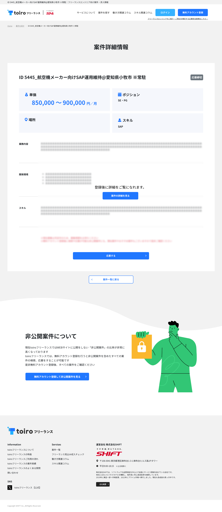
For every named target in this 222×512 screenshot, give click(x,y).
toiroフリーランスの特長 (19, 454)
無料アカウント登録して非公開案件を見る (61, 377)
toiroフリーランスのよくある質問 (23, 468)
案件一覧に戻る (105, 279)
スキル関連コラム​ (60, 463)
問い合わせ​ (12, 472)
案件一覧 (56, 449)
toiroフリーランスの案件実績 (21, 463)
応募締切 (197, 77)
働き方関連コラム (128, 12)
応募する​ (126, 255)
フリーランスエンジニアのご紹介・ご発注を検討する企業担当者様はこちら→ (184, 19)
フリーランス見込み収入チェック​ (68, 454)
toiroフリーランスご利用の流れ (22, 459)
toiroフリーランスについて (20, 449)
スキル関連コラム (149, 12)
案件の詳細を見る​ (120, 195)
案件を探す (110, 12)
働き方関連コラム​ (60, 459)
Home (9, 26)
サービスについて (92, 12)
